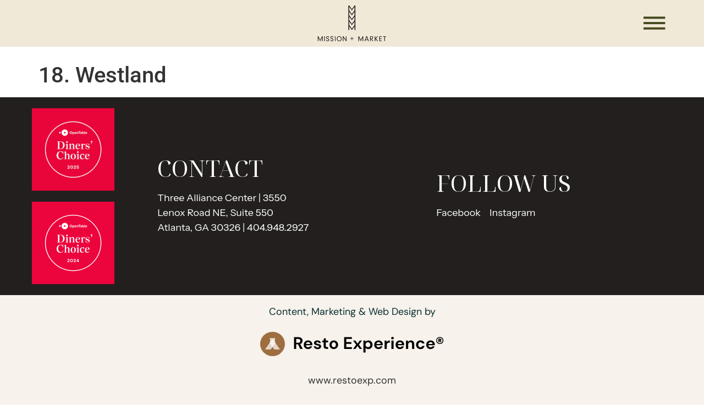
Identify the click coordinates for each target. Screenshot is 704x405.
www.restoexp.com (352, 380)
